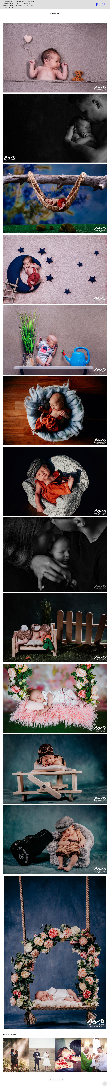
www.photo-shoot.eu (8, 2)
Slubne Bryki (27, 3)
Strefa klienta (8, 7)
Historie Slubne (21, 2)
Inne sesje (19, 4)
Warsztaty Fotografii (8, 5)
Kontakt (32, 5)
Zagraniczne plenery (8, 3)
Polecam (26, 5)
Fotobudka (19, 5)
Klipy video (31, 2)
